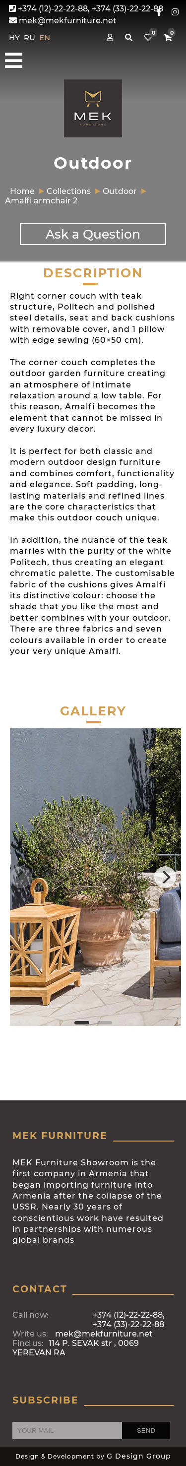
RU (30, 37)
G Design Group (139, 1456)
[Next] (165, 877)
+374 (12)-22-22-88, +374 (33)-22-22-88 (86, 8)
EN (44, 37)
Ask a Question (93, 234)
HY (15, 37)
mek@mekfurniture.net (63, 20)
